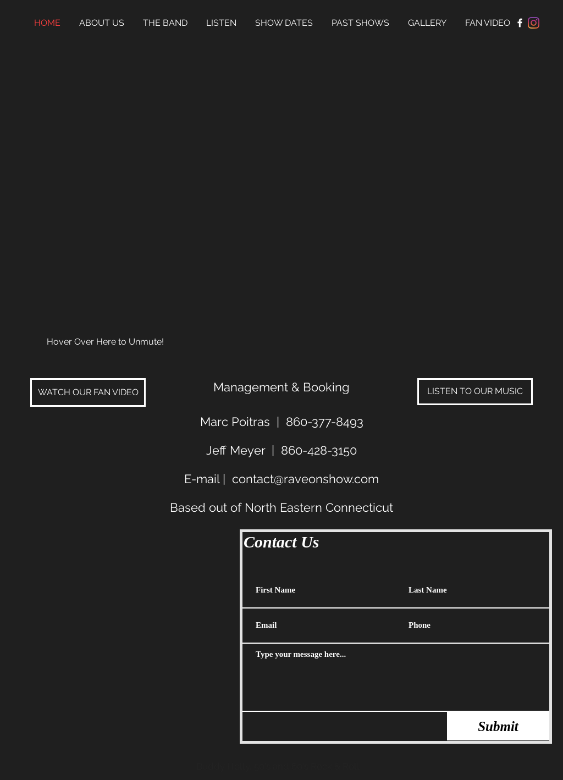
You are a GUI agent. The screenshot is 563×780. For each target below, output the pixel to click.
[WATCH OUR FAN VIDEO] (88, 392)
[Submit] (498, 726)
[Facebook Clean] (520, 23)
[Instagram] (533, 23)
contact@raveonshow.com (305, 479)
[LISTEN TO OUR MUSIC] (475, 391)
